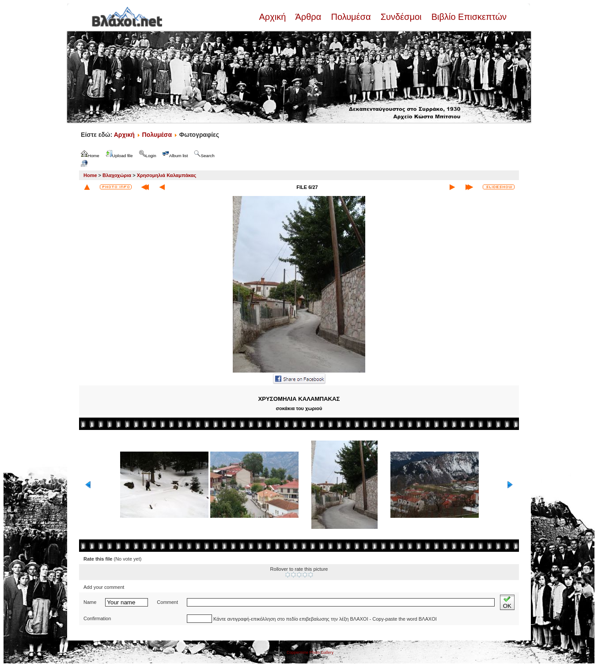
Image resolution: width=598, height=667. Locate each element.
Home (90, 175)
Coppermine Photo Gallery (310, 652)
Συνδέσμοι (401, 17)
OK (507, 602)
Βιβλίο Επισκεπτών (468, 17)
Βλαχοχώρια (116, 175)
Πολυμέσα (351, 17)
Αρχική (273, 17)
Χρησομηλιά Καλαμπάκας (167, 175)
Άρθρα (308, 17)
